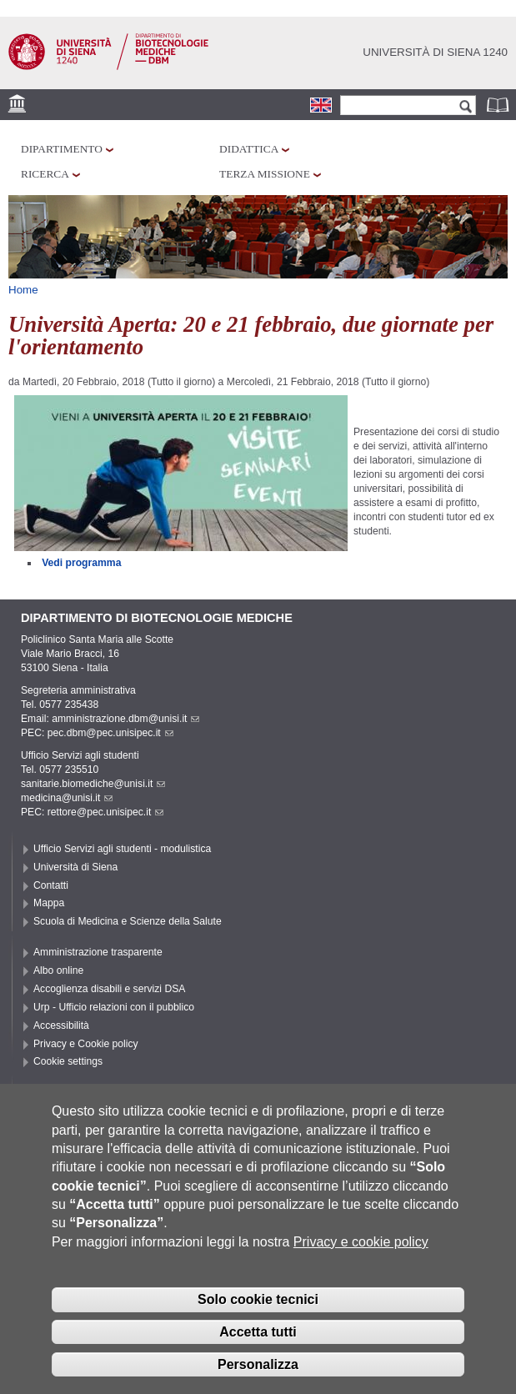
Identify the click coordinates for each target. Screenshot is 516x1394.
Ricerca (45, 174)
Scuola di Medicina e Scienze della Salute (127, 921)
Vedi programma (81, 563)
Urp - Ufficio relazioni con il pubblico (113, 1007)
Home (23, 289)
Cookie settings (68, 1061)
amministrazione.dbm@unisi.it (125, 719)
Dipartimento (62, 149)
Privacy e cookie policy (360, 1246)
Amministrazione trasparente (98, 952)
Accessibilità (61, 1025)
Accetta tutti (257, 1336)
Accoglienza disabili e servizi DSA (109, 989)
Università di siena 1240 (435, 52)
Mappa (48, 903)
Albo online (58, 970)
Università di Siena (75, 867)
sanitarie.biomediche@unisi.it (93, 784)
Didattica (248, 149)
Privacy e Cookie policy (85, 1044)
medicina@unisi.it (67, 798)
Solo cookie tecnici (258, 1304)
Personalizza (258, 1368)
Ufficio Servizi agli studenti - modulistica (122, 849)
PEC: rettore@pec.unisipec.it (92, 812)
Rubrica (499, 104)
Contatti (50, 885)
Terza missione (264, 174)
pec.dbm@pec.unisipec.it (110, 733)
